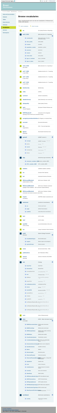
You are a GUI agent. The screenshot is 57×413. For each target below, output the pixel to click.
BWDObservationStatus (32, 324)
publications (26, 252)
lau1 (24, 216)
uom (24, 315)
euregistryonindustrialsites (30, 118)
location (28, 44)
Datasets (5, 17)
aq (23, 30)
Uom (28, 364)
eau (27, 274)
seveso (25, 256)
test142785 (29, 290)
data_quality (29, 41)
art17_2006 (26, 71)
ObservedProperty (31, 355)
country (28, 398)
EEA (9, 1)
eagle (28, 208)
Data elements (6, 22)
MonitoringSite (30, 352)
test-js (28, 287)
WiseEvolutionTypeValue (32, 387)
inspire (25, 196)
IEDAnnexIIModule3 (28, 185)
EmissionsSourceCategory (32, 343)
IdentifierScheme (30, 346)
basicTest (29, 265)
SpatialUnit (29, 361)
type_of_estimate (31, 58)
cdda (24, 91)
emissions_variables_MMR (32, 161)
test (24, 262)
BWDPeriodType (30, 328)
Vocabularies (6, 27)
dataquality (26, 103)
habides (25, 168)
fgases (24, 131)
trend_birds (29, 55)
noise (24, 248)
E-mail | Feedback (7, 408)
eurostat (25, 122)
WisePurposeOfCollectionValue (32, 390)
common (25, 95)
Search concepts (35, 26)
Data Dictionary (14, 11)
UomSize (29, 370)
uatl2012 (29, 211)
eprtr (24, 107)
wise (24, 319)
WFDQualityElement (31, 381)
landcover (25, 202)
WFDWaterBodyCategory (32, 384)
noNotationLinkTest (31, 284)
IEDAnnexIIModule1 (28, 180)
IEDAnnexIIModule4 (28, 191)
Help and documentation (8, 14)
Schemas (5, 24)
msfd (24, 233)
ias (23, 172)
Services (5, 30)
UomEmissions (30, 367)
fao (23, 126)
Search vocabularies (24, 26)
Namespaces (6, 32)
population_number (31, 47)
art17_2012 (26, 76)
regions (28, 241)
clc (27, 206)
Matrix (28, 349)
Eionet (8, 11)
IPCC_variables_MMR (32, 164)
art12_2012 (26, 34)
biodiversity (26, 88)
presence (29, 50)
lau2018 (25, 224)
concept (28, 140)
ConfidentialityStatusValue (32, 340)
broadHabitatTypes (31, 238)
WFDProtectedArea (31, 379)
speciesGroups (30, 244)
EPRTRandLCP (27, 113)
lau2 (24, 220)
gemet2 (25, 137)
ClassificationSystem (31, 337)
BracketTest (29, 268)
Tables (4, 19)
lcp (23, 229)
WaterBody (29, 373)
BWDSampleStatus (31, 330)
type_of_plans (30, 61)
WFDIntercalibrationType (32, 376)
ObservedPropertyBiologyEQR (32, 357)
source (28, 146)
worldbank (26, 395)
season (28, 52)
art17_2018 (26, 82)
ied (23, 176)
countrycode (30, 38)
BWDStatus (29, 334)
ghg (24, 157)
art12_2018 (26, 65)
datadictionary (27, 99)
